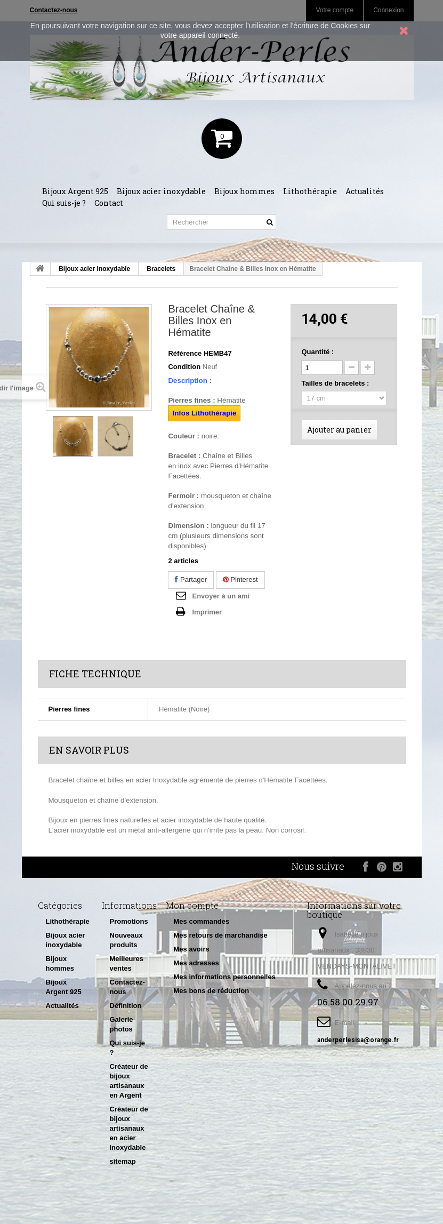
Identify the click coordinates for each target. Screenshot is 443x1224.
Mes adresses (196, 963)
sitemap (123, 1161)
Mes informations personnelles (225, 977)
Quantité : (317, 352)
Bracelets (161, 269)
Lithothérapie (310, 191)
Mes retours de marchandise (221, 935)
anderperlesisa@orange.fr (358, 1040)
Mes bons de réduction (211, 991)
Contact (108, 203)
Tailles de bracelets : (336, 383)
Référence (185, 353)
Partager (190, 579)
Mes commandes (202, 921)
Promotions (129, 921)
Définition (126, 1006)
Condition (184, 367)
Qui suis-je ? (64, 203)
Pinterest (240, 579)
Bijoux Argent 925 (75, 191)
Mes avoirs (192, 949)
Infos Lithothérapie (204, 413)
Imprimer (207, 612)
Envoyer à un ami (220, 596)
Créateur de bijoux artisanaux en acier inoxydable (129, 1128)
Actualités (364, 191)
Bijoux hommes (244, 191)
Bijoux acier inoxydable (161, 191)
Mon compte (192, 905)
